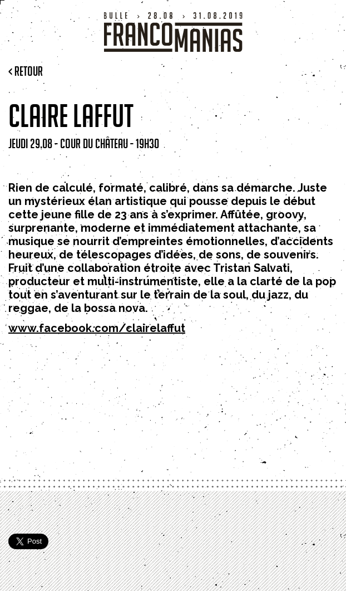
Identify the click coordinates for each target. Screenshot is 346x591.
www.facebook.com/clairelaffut (96, 328)
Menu (13, 19)
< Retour (25, 71)
